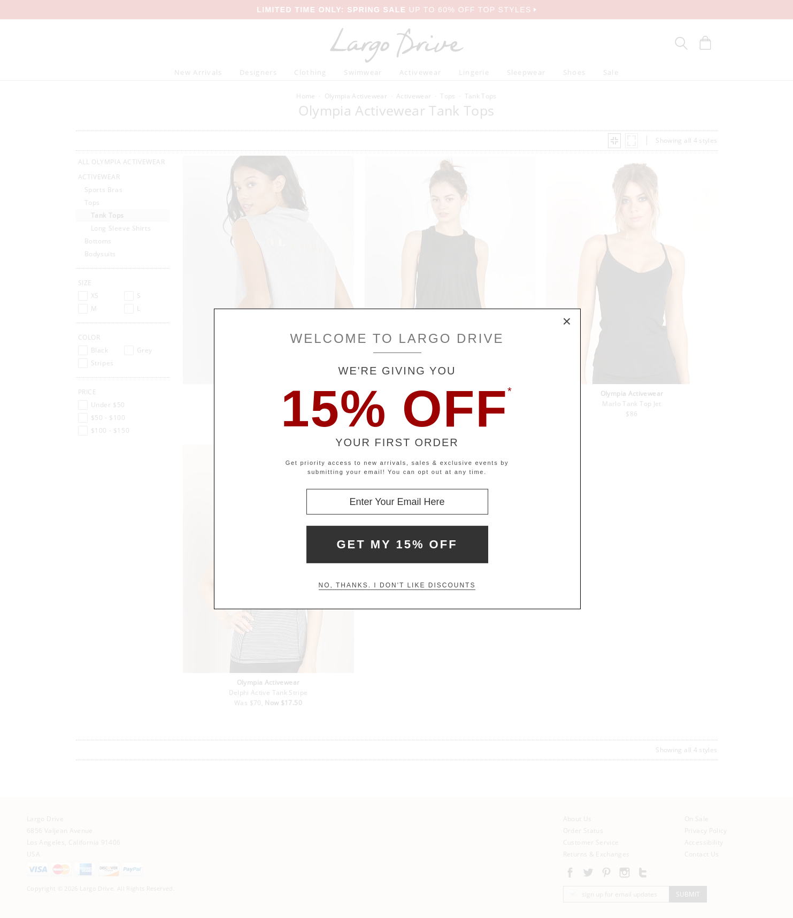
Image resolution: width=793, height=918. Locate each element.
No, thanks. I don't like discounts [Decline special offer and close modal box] (397, 585)
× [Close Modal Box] (567, 322)
